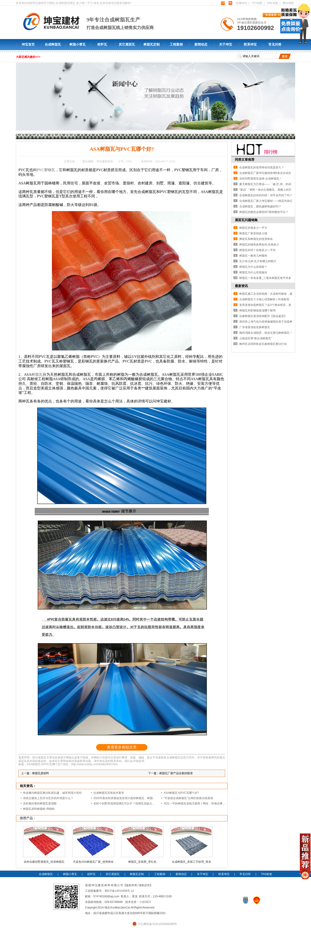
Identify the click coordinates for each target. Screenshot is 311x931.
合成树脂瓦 (53, 44)
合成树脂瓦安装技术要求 (108, 792)
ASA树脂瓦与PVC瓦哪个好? (181, 792)
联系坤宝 (250, 44)
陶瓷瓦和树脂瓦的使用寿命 (256, 239)
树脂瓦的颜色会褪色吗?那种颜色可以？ (263, 212)
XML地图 (272, 3)
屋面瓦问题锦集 (246, 220)
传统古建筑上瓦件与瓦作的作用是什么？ (48, 798)
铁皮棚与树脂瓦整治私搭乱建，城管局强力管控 (52, 792)
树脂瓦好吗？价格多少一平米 (257, 250)
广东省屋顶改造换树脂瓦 (254, 327)
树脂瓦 (37, 374)
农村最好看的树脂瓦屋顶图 (40, 803)
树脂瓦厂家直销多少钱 (253, 233)
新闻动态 (200, 44)
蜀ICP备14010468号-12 (119, 890)
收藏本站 (241, 3)
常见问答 (274, 44)
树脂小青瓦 (77, 44)
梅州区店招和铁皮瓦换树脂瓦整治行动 (263, 344)
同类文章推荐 (244, 159)
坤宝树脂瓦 (40, 135)
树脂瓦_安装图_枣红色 (142, 861)
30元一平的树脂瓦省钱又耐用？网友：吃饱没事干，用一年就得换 (204, 803)
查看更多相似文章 (122, 747)
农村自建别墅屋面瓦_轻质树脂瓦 (44, 861)
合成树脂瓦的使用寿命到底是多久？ (261, 167)
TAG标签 (266, 874)
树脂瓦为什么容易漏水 (253, 272)
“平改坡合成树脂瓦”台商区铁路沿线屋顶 (188, 798)
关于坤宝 (225, 44)
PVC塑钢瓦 (46, 170)
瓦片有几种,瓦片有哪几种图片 (257, 261)
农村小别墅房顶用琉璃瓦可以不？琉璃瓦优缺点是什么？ (128, 803)
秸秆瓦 (102, 44)
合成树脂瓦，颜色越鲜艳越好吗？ (260, 206)
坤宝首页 (28, 44)
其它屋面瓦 (127, 44)
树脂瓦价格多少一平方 (253, 227)
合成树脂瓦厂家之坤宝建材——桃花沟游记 (265, 201)
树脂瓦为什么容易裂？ (253, 266)
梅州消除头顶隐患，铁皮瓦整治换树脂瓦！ (265, 332)
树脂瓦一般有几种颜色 (253, 255)
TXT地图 (257, 3)
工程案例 (176, 44)
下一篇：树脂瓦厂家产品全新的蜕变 (170, 773)
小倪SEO (145, 902)
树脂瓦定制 (151, 44)
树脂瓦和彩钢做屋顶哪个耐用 (257, 310)
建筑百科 (70, 135)
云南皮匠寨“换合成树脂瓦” (255, 338)
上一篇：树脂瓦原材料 (35, 773)
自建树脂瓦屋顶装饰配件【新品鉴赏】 (263, 316)
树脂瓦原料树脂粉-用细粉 (39, 808)
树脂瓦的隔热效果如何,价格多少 (259, 244)
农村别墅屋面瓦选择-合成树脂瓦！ (260, 178)
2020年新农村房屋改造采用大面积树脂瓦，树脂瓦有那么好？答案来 (135, 798)
